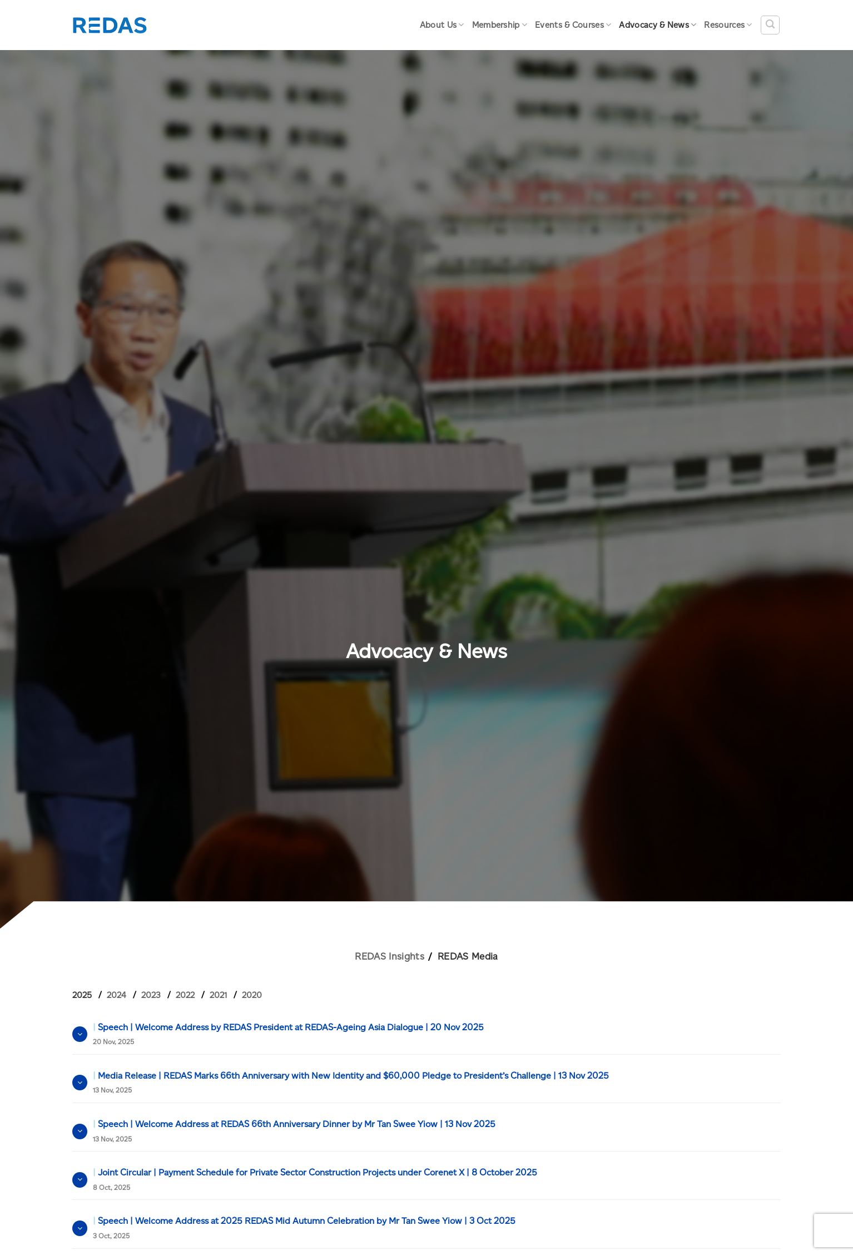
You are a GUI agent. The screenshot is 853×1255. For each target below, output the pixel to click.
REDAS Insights (389, 956)
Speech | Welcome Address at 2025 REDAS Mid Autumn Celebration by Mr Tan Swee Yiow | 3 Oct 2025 (304, 1228)
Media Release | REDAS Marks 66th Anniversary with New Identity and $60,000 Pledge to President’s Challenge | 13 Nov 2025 (351, 1082)
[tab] (86, 995)
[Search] (770, 25)
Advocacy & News (657, 24)
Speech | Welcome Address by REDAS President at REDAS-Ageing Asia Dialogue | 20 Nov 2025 (288, 1034)
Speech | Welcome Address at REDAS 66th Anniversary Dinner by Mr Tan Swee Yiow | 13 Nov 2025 (294, 1131)
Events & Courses (573, 24)
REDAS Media (468, 956)
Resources (728, 24)
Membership (500, 24)
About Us (442, 24)
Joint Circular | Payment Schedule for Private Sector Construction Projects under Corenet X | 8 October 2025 (315, 1179)
